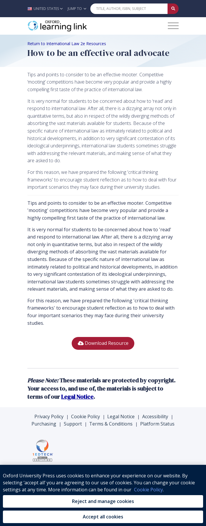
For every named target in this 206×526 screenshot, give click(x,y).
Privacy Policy (49, 416)
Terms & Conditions (111, 424)
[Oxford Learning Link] (71, 26)
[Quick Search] (129, 8)
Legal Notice (121, 416)
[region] (103, 495)
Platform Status (157, 424)
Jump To (77, 8)
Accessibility (155, 416)
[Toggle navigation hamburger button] (173, 26)
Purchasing (43, 424)
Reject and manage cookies (103, 501)
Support (73, 424)
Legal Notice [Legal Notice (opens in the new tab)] (77, 397)
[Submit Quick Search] (173, 8)
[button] (46, 8)
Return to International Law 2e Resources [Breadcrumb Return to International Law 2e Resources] (66, 43)
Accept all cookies (103, 516)
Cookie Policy (85, 416)
